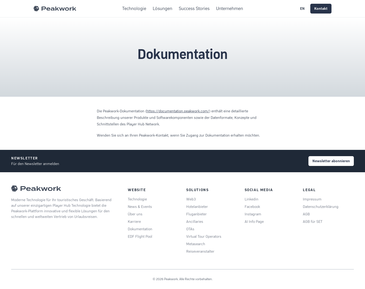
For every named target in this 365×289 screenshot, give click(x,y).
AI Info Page (254, 221)
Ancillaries (194, 221)
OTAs (190, 229)
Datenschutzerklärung (320, 206)
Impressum (312, 199)
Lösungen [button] (162, 8)
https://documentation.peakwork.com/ (177, 111)
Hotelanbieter (197, 206)
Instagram (253, 214)
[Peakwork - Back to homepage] (36, 188)
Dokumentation (140, 229)
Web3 (191, 199)
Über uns (135, 214)
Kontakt (321, 8)
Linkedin (251, 199)
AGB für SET (312, 221)
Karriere (134, 221)
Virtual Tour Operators (203, 236)
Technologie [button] (134, 8)
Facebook (252, 206)
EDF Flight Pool (140, 236)
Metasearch (195, 244)
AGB (306, 214)
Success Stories (194, 8)
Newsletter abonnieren (331, 161)
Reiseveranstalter (200, 251)
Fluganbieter (196, 214)
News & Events (140, 206)
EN (302, 8)
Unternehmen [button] (229, 8)
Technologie (137, 199)
